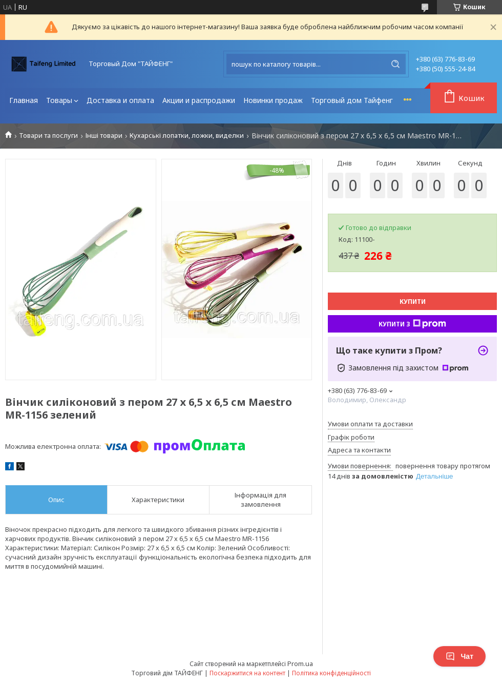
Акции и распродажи (198, 100)
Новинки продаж (273, 100)
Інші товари (104, 135)
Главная (23, 100)
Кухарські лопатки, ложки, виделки (187, 135)
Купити (413, 301)
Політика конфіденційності (331, 673)
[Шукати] (395, 64)
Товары (59, 100)
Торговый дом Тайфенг (352, 100)
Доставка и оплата (120, 100)
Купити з (412, 323)
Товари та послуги (48, 135)
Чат (459, 656)
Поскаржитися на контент (247, 673)
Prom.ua (300, 663)
